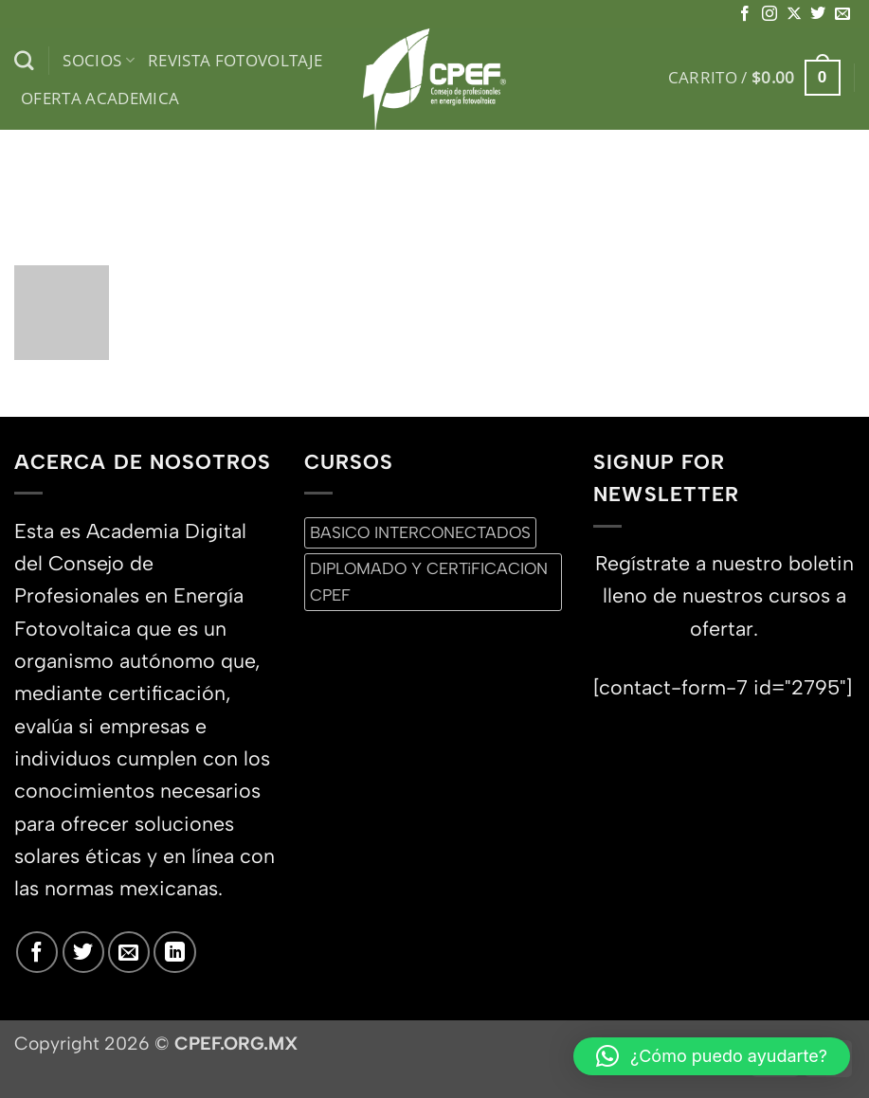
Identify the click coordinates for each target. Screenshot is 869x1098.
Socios (99, 60)
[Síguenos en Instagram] (769, 14)
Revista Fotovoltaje (235, 60)
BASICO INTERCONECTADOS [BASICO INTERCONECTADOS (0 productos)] (420, 532)
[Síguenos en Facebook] (744, 14)
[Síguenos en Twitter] (817, 14)
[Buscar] (24, 61)
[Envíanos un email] (842, 14)
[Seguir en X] (794, 14)
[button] (754, 77)
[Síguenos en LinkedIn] (174, 952)
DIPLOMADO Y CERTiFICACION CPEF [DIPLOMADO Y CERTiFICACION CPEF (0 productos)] (429, 581)
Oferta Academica (100, 98)
